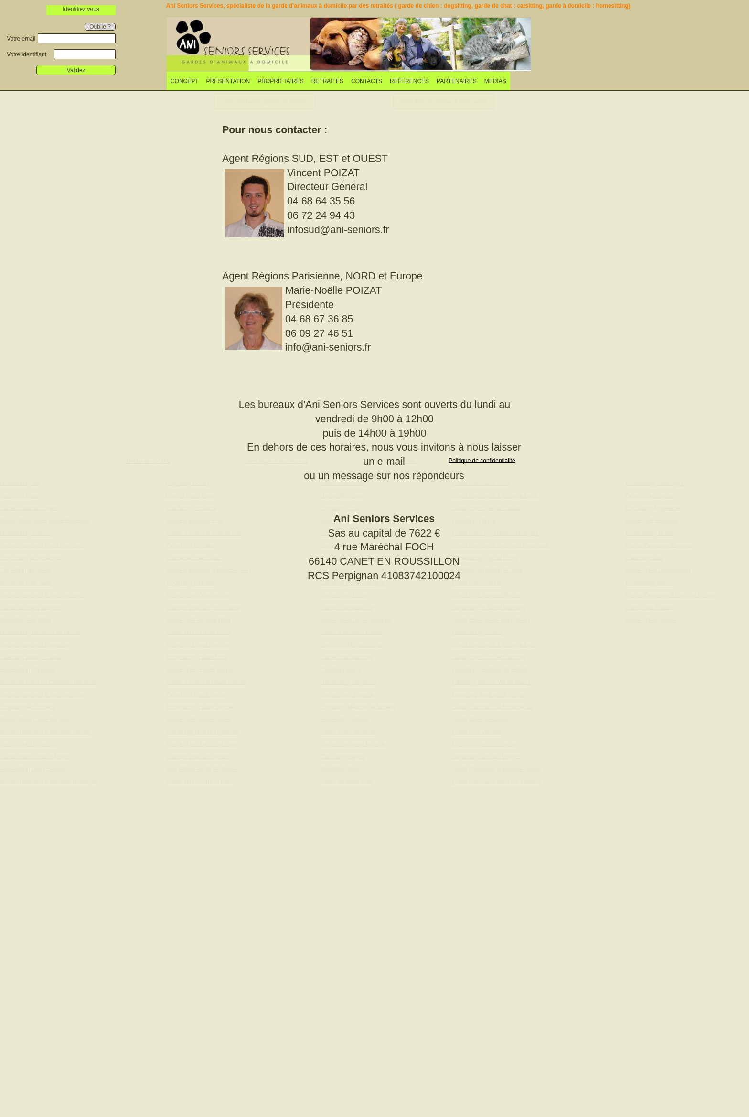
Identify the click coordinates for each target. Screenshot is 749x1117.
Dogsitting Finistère (191, 545)
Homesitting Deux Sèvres (32, 768)
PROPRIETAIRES (280, 81)
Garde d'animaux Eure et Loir (204, 532)
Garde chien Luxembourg (657, 570)
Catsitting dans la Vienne (483, 744)
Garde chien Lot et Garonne (355, 619)
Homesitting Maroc (649, 582)
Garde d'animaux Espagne (659, 545)
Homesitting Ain (20, 483)
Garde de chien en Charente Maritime (48, 681)
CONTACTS (366, 81)
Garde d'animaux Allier (28, 508)
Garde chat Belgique (651, 520)
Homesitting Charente (27, 669)
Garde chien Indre (343, 483)
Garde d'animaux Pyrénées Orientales (500, 545)
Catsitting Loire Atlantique (352, 582)
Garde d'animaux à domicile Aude (43, 594)
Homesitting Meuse (344, 719)
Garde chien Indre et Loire (200, 781)
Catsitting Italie (644, 557)
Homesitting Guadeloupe (198, 594)
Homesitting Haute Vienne (200, 706)
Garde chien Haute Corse (199, 632)
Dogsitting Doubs (187, 483)
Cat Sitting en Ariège (26, 570)
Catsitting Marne (341, 669)
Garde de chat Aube (26, 582)
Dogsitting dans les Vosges (486, 756)
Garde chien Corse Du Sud (34, 719)
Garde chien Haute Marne (200, 669)
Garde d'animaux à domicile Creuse (45, 731)
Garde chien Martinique (350, 520)
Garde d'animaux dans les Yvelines (496, 781)
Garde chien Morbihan (348, 731)
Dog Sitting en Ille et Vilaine (202, 768)
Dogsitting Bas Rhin (25, 619)
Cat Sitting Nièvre (342, 756)
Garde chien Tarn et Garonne (489, 657)
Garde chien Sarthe (477, 582)
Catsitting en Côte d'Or (29, 744)
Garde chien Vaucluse (480, 719)
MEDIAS (495, 81)
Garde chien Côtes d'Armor (34, 756)
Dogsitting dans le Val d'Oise (488, 694)
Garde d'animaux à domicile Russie (670, 594)
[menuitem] (185, 81)
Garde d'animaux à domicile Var (492, 706)
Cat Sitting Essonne (192, 508)
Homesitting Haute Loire (197, 657)
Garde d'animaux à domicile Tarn (493, 644)
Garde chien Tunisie (650, 619)
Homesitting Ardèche (26, 532)
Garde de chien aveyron (30, 607)
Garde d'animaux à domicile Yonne (496, 768)
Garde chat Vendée (476, 731)
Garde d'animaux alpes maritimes (42, 545)
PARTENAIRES (457, 81)
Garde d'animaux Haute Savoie (206, 681)
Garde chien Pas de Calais (486, 508)
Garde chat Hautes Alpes (198, 719)
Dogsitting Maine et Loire (352, 644)
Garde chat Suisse (649, 607)
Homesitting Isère (342, 495)
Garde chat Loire (341, 570)
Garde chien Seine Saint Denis (491, 619)
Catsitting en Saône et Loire (487, 570)
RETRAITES (327, 81)
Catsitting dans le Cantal (31, 657)
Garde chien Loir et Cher (351, 557)
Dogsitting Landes (343, 545)
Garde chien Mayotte (346, 694)
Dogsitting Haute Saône (197, 694)
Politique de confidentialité (482, 460)
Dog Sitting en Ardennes (31, 557)
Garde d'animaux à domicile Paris (494, 495)
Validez (76, 70)
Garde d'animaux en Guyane (203, 607)
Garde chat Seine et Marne (486, 594)
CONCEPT (185, 81)
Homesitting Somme (477, 632)
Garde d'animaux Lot (346, 607)
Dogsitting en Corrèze (27, 706)
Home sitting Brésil (649, 532)
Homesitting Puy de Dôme (485, 557)
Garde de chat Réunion (349, 532)
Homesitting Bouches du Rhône (40, 632)
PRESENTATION (228, 81)
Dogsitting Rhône (474, 520)
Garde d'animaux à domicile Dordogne (48, 781)
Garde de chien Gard (193, 557)
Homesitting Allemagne (654, 483)
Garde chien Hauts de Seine (203, 744)
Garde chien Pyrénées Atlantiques (495, 532)
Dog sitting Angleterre (652, 508)
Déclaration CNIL (148, 461)
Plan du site (401, 461)
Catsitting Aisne (20, 495)
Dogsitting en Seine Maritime (488, 607)
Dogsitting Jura (339, 508)
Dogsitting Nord (340, 768)
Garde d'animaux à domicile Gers (209, 570)
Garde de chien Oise (346, 781)
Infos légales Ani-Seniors (276, 461)
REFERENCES (409, 81)
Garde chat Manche (346, 657)
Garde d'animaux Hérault (198, 756)
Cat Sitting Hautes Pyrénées (203, 731)
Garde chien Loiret (343, 594)
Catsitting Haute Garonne (199, 644)
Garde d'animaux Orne (481, 483)
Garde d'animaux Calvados (34, 644)
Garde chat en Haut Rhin (198, 619)
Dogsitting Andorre (649, 495)
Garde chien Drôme (191, 495)
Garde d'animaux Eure (195, 520)
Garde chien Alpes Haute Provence (44, 520)
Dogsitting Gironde (190, 582)
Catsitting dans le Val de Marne (491, 681)
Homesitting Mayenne (347, 681)
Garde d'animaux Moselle (352, 744)
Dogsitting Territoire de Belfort (489, 669)
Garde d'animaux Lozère (351, 632)
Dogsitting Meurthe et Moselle (358, 706)
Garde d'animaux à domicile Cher (42, 694)
